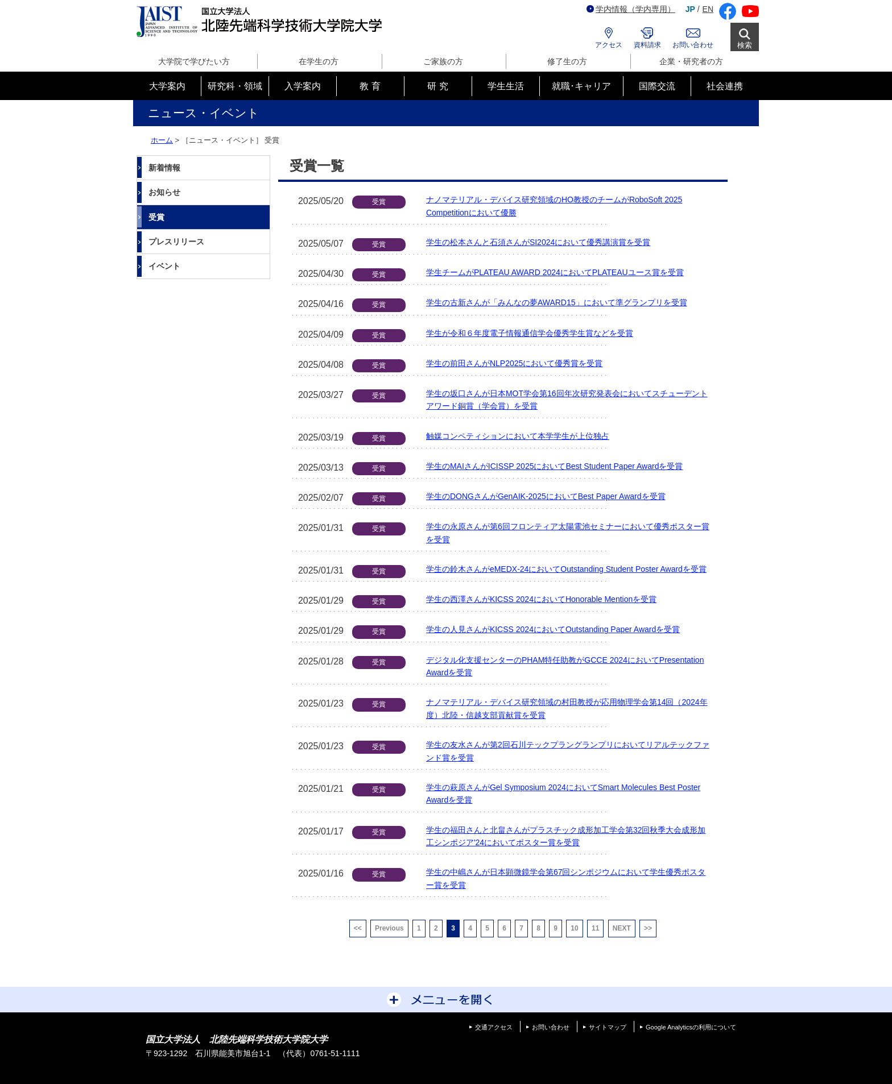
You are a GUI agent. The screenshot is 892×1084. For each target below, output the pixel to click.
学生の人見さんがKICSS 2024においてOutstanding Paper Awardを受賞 (553, 629)
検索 (744, 45)
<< (358, 928)
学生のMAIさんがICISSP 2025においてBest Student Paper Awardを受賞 (554, 466)
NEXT (622, 928)
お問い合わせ (692, 45)
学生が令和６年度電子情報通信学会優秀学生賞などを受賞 (529, 333)
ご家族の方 (443, 61)
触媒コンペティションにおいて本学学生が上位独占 (517, 436)
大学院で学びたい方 (194, 61)
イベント (164, 266)
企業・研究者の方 (691, 61)
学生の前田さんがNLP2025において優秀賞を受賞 (514, 363)
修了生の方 (567, 61)
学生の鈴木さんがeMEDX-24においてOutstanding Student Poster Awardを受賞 (566, 569)
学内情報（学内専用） (631, 9)
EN (708, 9)
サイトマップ (607, 1027)
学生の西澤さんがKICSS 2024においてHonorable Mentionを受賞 (541, 599)
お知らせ (164, 192)
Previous (389, 928)
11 (595, 928)
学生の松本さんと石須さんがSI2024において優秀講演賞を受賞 (538, 242)
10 (574, 928)
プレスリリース (176, 241)
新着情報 (164, 167)
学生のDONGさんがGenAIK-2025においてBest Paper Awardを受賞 (546, 496)
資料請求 (647, 45)
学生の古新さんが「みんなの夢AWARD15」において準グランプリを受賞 (556, 302)
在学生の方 (318, 61)
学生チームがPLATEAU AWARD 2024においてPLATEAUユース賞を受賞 (555, 272)
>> (648, 928)
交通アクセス (494, 1027)
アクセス (608, 45)
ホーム (162, 140)
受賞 (156, 217)
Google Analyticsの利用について (691, 1027)
